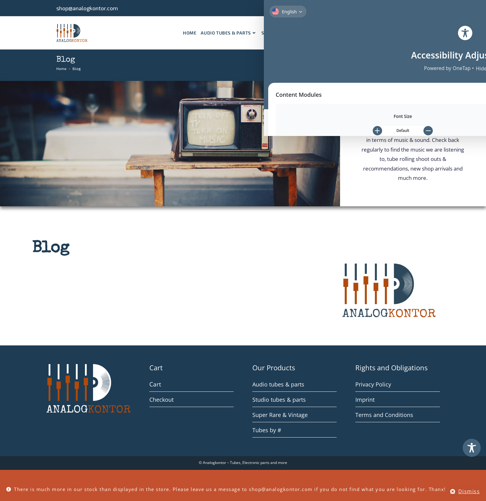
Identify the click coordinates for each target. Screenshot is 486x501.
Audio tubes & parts (278, 384)
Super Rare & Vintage (280, 415)
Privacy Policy (373, 384)
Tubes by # (266, 430)
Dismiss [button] (469, 491)
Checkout (161, 399)
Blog (76, 68)
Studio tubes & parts (279, 399)
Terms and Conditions (384, 415)
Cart (154, 384)
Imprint (365, 399)
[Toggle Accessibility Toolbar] (471, 447)
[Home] (61, 68)
